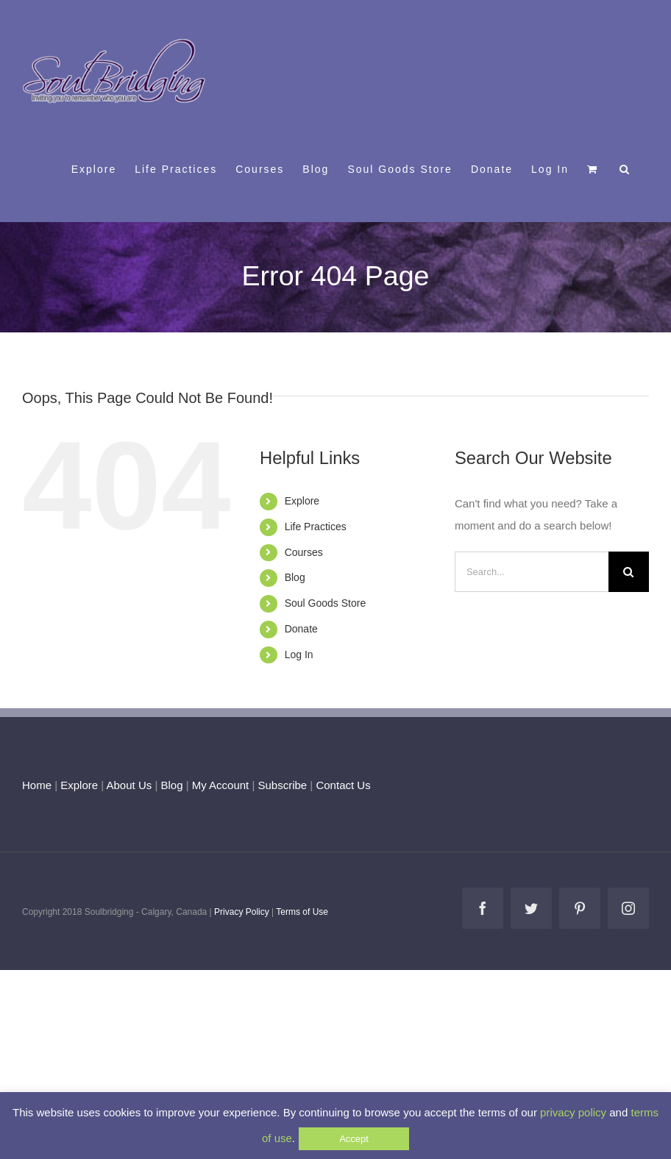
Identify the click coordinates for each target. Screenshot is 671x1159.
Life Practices (316, 526)
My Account (220, 785)
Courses (304, 552)
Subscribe (283, 785)
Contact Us (341, 785)
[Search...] (531, 572)
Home (37, 785)
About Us (129, 785)
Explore (302, 501)
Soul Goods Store (325, 603)
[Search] (628, 572)
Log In (299, 654)
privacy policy (573, 1112)
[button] (625, 168)
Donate (301, 629)
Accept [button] (354, 1138)
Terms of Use (302, 912)
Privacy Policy (241, 912)
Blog (295, 577)
